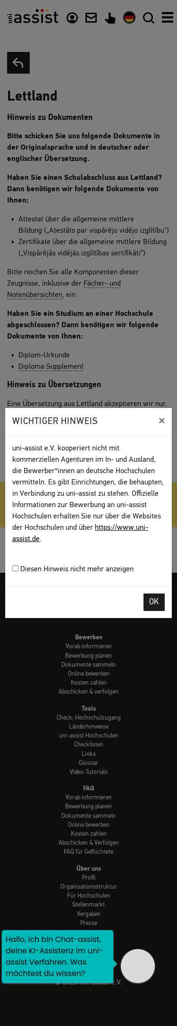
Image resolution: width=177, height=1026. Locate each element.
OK (154, 602)
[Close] (162, 420)
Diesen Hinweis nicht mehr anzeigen (73, 569)
